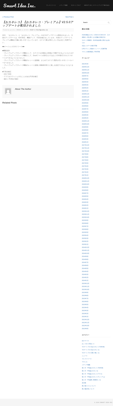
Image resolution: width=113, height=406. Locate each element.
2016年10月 (85, 184)
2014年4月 (85, 271)
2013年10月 (85, 289)
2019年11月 (85, 97)
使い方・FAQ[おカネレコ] (90, 371)
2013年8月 (85, 295)
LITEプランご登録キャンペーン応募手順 (94, 49)
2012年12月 (85, 319)
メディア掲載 (63, 5)
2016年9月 (85, 187)
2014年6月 (85, 265)
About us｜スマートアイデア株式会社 (97, 5)
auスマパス (85, 341)
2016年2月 (85, 205)
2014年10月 (85, 253)
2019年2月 (85, 118)
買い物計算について (88, 389)
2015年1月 (85, 244)
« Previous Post (8, 17)
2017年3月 (85, 169)
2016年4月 (85, 199)
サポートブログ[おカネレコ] (39, 30)
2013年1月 (85, 316)
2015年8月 (85, 223)
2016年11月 (85, 181)
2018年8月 (85, 130)
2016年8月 (85, 190)
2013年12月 (85, 283)
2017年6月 (85, 160)
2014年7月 (85, 262)
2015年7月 (85, 226)
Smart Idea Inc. (19, 5)
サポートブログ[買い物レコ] (90, 353)
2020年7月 (85, 76)
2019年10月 (85, 100)
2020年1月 (85, 91)
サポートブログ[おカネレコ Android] (93, 347)
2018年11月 (85, 121)
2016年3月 (85, 202)
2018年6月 (85, 136)
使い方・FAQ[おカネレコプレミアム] (93, 377)
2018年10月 (85, 124)
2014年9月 (85, 256)
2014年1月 (85, 280)
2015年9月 (85, 220)
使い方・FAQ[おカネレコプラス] (92, 374)
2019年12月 (85, 94)
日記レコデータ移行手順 (89, 46)
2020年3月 (85, 85)
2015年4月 (85, 235)
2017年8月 (85, 157)
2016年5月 (85, 196)
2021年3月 (85, 64)
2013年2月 (85, 313)
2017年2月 (85, 172)
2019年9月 (85, 103)
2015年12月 (85, 211)
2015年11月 (85, 214)
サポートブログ (76, 5)
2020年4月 (85, 82)
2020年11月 (85, 70)
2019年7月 (85, 109)
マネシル (84, 362)
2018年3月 (85, 139)
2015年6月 (85, 229)
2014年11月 (85, 250)
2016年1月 (85, 208)
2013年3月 (85, 310)
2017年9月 (85, 154)
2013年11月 (85, 286)
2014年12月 (85, 247)
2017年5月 (85, 163)
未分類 (84, 383)
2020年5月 (85, 79)
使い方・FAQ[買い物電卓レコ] (91, 380)
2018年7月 (85, 133)
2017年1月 (85, 175)
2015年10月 (85, 217)
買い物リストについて (89, 386)
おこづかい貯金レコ (88, 344)
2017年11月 (85, 148)
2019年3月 (85, 115)
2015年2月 (85, 241)
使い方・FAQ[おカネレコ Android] (92, 368)
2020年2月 (85, 88)
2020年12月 (85, 67)
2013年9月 (85, 292)
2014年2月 (85, 277)
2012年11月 (85, 322)
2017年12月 (85, 145)
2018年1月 (85, 142)
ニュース (84, 356)
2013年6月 (85, 301)
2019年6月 (85, 112)
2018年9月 (85, 127)
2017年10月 (85, 151)
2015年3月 (85, 238)
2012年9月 (85, 328)
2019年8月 (85, 106)
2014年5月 (85, 268)
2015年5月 (85, 232)
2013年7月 (85, 298)
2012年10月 (85, 325)
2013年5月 (85, 304)
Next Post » (69, 17)
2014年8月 (85, 259)
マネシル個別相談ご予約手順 (91, 52)
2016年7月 (85, 193)
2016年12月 (85, 178)
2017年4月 (85, 166)
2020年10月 (85, 73)
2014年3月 (85, 274)
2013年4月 (85, 307)
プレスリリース (51, 5)
